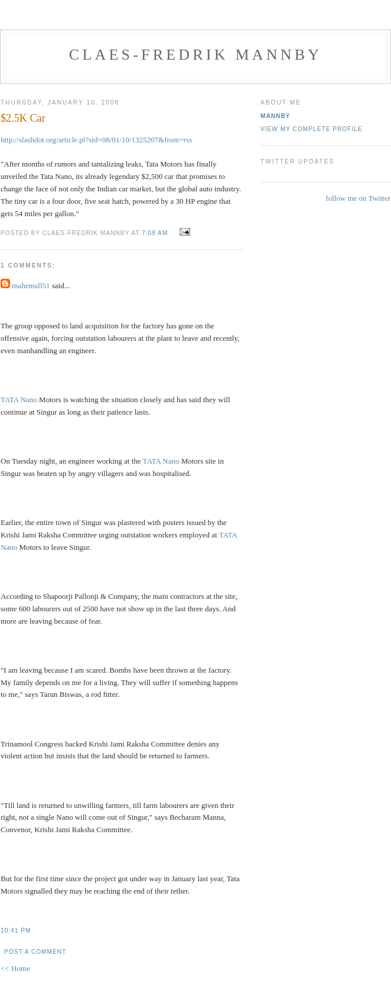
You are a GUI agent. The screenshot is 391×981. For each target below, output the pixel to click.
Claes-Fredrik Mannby (195, 54)
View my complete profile (311, 129)
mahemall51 (31, 285)
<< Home (15, 968)
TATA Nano (19, 399)
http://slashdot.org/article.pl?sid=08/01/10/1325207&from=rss (96, 139)
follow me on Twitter (357, 198)
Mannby (275, 116)
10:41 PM (16, 930)
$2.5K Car (23, 118)
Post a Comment (35, 952)
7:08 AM (155, 233)
